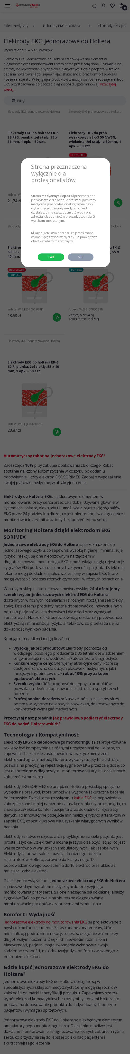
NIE (81, 256)
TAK (51, 256)
